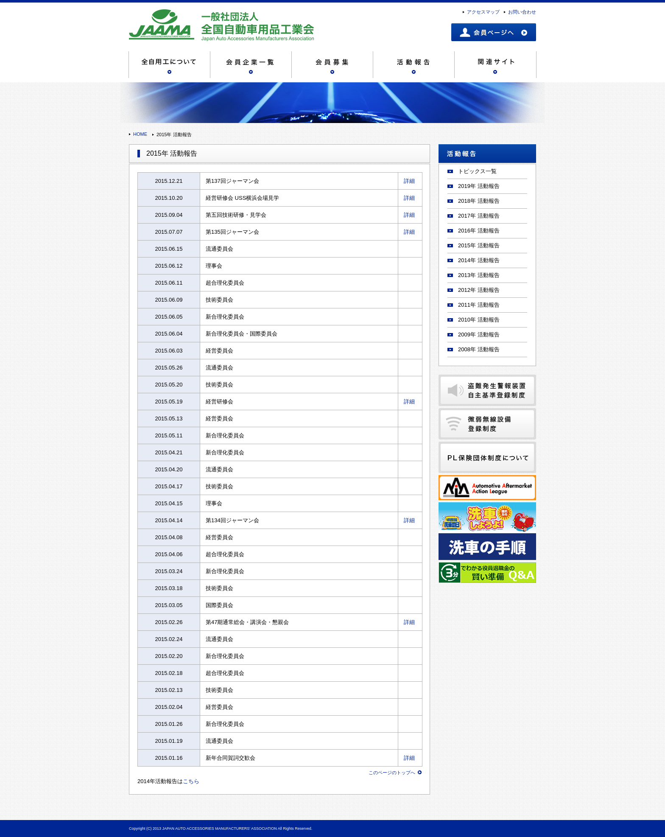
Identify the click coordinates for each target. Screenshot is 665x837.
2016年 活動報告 (479, 230)
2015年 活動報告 (479, 245)
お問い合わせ (522, 11)
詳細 (409, 181)
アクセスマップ (483, 11)
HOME (140, 134)
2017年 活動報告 (479, 216)
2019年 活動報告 (479, 186)
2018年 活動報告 (479, 201)
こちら (191, 781)
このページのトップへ (392, 772)
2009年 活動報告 (479, 334)
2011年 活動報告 (479, 305)
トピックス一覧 (477, 171)
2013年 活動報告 (479, 275)
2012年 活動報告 (479, 290)
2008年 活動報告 (479, 349)
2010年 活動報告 (479, 319)
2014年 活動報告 (479, 260)
